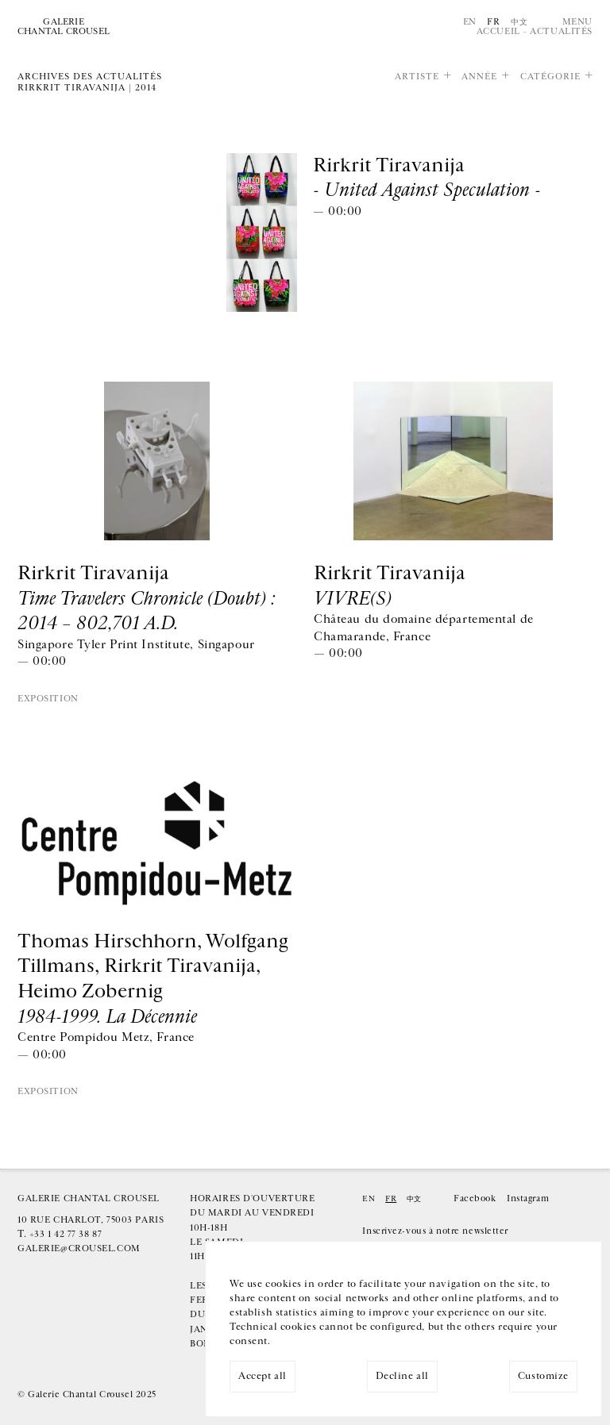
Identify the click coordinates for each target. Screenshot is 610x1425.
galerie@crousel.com (79, 1248)
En (470, 22)
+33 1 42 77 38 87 (65, 1234)
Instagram (528, 1198)
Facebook (475, 1198)
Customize (543, 1376)
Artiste (417, 76)
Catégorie (550, 76)
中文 (519, 22)
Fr (493, 22)
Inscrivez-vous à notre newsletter (435, 1231)
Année (479, 76)
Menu (577, 22)
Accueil (498, 31)
